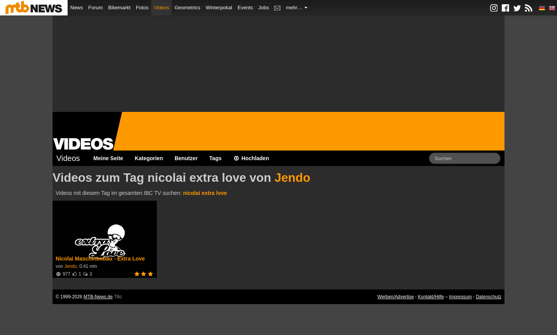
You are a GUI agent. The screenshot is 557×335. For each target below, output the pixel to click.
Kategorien (149, 158)
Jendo (293, 177)
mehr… (296, 7)
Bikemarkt (119, 7)
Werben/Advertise (395, 296)
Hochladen (251, 158)
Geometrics (187, 7)
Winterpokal (218, 7)
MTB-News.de (97, 296)
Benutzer (186, 158)
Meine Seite (108, 158)
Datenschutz (488, 296)
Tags (215, 158)
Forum (95, 7)
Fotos (142, 7)
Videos (161, 7)
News (76, 7)
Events (245, 7)
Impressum (460, 296)
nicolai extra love (205, 193)
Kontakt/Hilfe (431, 296)
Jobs (263, 7)
